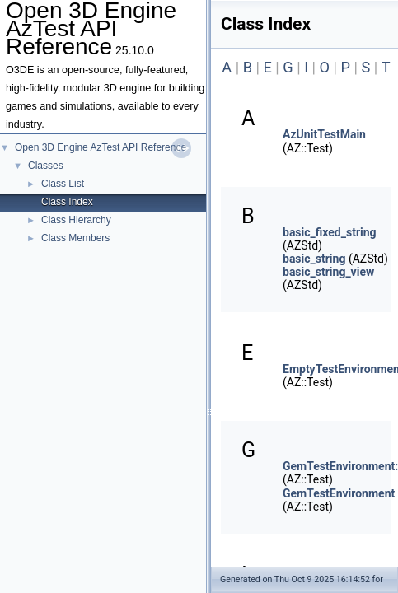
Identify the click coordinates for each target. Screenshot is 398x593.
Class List (62, 183)
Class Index (67, 202)
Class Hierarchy (76, 220)
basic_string (314, 258)
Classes (45, 165)
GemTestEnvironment (339, 493)
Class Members (75, 238)
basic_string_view (328, 271)
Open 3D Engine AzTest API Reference (100, 147)
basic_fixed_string (330, 232)
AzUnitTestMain (324, 134)
